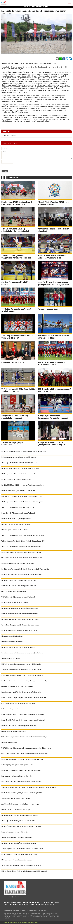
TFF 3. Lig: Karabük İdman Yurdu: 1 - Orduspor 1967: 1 (19, 507)
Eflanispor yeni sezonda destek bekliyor (14, 530)
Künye (32, 904)
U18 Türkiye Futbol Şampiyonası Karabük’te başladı (18, 703)
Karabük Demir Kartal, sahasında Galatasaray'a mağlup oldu (52, 256)
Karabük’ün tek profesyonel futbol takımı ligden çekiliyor (19, 815)
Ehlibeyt (15, 904)
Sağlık (57, 902)
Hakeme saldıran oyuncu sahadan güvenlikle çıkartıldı (18, 457)
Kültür (48, 902)
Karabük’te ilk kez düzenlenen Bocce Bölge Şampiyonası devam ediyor (24, 681)
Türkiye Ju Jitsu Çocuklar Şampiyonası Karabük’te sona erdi (16, 256)
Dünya (19, 902)
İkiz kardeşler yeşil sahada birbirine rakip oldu (16, 776)
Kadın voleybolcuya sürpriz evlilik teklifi (14, 832)
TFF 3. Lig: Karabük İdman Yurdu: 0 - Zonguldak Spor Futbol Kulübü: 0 (23, 535)
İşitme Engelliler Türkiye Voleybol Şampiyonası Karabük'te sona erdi (23, 698)
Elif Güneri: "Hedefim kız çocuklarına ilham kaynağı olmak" (20, 619)
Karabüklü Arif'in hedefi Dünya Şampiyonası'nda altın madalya (21, 575)
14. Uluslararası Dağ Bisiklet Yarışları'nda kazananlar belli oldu (21, 865)
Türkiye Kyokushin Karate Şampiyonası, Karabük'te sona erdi (53, 417)
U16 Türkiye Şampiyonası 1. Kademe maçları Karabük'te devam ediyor (24, 737)
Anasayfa (7, 902)
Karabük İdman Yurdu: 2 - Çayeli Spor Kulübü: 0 (16, 519)
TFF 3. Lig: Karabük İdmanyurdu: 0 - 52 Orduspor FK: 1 (19, 821)
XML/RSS (52, 904)
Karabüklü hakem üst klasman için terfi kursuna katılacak (19, 608)
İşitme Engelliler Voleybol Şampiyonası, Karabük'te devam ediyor (22, 714)
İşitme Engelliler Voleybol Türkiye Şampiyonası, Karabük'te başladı (23, 720)
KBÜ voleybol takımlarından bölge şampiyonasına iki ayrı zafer (21, 496)
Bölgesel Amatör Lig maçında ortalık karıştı (15, 809)
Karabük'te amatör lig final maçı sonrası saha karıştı (18, 647)
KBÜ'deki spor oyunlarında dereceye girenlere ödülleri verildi (21, 664)
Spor (10, 904)
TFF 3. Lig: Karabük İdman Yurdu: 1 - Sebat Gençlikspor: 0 (17, 336)
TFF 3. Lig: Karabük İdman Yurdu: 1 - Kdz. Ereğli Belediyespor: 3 (22, 502)
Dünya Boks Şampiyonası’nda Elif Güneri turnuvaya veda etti (21, 552)
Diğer (6, 904)
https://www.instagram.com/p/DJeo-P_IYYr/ (37, 63)
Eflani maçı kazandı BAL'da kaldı (12, 636)
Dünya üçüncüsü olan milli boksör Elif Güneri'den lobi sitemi (20, 770)
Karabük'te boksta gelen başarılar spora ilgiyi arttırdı (18, 580)
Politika (31, 902)
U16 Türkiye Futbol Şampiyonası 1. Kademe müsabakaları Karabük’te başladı (26, 748)
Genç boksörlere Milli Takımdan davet (13, 591)
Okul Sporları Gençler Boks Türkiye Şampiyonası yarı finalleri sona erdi (24, 754)
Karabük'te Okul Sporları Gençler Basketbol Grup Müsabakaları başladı (24, 451)
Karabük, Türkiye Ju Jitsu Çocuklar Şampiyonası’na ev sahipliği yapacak (53, 283)
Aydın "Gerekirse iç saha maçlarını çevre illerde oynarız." (19, 854)
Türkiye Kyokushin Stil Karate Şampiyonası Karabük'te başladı (51, 443)
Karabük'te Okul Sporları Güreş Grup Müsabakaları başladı (20, 468)
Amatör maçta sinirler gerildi (10, 658)
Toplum (37, 902)
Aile (52, 902)
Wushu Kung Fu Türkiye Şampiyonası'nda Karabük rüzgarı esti (21, 793)
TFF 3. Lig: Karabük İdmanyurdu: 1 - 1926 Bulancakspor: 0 (53, 363)
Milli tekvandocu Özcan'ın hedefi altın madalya (16, 860)
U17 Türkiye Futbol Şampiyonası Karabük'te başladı (18, 597)
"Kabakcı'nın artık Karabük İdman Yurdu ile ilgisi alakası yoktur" (21, 558)
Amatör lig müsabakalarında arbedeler (13, 731)
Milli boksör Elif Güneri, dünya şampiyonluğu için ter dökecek (21, 782)
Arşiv (42, 904)
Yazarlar (26, 904)
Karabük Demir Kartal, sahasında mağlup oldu (16, 479)
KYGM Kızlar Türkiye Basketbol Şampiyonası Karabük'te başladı (22, 675)
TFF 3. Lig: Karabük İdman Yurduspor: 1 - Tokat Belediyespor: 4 (22, 547)
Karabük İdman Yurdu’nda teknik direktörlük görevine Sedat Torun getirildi (25, 569)
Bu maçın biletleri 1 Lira (9, 742)
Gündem (13, 902)
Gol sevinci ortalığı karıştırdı (10, 709)
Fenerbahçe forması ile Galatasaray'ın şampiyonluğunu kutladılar (22, 653)
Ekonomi (25, 902)
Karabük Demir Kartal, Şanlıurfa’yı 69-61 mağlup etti (18, 491)
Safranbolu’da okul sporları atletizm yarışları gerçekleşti (53, 336)
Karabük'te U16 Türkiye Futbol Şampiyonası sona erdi (18, 726)
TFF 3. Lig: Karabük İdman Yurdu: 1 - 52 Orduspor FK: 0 (19, 463)
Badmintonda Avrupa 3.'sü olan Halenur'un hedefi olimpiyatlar (21, 692)
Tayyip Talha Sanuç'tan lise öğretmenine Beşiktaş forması (20, 625)
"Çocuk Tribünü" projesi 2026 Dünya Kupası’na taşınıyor (53, 203)
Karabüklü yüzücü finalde (48, 309)
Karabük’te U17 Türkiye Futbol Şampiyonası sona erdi (18, 586)
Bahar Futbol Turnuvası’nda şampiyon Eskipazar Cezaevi (19, 630)
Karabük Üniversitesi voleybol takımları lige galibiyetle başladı (21, 826)
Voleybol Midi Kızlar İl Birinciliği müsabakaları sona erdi (14, 417)
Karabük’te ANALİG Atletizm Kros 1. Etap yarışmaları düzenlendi (16, 203)
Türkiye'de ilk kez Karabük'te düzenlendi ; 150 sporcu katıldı (21, 670)
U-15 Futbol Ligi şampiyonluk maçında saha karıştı (17, 686)
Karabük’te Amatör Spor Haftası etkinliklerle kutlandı (18, 843)
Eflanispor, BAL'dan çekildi (12, 362)
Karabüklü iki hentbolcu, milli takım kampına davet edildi (19, 614)
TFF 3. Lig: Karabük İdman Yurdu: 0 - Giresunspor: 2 (18, 474)
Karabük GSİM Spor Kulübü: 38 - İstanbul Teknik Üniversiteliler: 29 (22, 485)
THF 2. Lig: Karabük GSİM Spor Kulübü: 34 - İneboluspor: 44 (18, 390)
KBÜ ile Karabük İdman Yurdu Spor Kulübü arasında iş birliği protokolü (24, 871)
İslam (21, 904)
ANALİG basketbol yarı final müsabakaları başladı (17, 563)
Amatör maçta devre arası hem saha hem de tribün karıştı (20, 804)
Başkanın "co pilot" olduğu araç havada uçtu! (15, 524)
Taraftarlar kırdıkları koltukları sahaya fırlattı (15, 798)
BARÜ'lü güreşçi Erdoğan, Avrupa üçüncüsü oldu (17, 765)
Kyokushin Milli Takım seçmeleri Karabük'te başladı (18, 513)
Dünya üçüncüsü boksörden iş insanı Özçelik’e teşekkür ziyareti (22, 759)
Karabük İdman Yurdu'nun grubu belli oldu (14, 602)
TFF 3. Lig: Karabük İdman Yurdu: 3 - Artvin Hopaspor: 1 (17, 310)
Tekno (43, 902)
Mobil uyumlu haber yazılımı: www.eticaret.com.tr (21, 922)
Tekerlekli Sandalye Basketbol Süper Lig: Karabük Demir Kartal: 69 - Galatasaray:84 (28, 787)
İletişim (38, 904)
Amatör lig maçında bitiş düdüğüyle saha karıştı (16, 837)
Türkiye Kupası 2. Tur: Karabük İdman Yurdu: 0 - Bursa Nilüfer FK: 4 (22, 849)
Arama (47, 904)
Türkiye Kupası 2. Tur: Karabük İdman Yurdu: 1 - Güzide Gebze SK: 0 (23, 541)
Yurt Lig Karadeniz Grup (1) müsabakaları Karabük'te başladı (15, 230)
